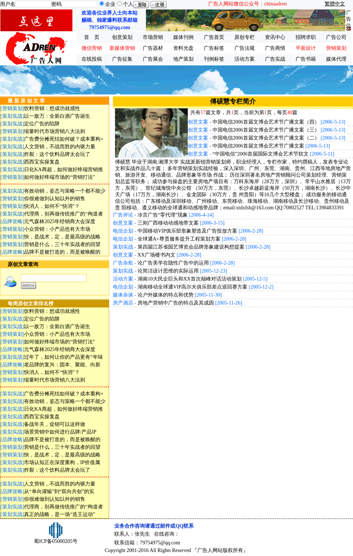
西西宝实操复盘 (42, 162)
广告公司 (336, 37)
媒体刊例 (183, 37)
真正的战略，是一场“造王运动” (59, 514)
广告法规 (244, 48)
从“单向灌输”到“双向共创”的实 (59, 491)
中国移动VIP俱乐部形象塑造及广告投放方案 (188, 231)
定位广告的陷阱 (42, 123)
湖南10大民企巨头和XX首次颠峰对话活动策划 (190, 279)
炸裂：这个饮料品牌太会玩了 (57, 154)
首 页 (91, 37)
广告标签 (214, 48)
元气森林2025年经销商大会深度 (59, 221)
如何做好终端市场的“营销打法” (59, 177)
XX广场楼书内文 (156, 255)
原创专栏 (244, 37)
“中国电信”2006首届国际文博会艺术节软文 (261, 154)
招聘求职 (306, 37)
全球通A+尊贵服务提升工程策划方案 (179, 239)
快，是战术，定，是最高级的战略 (62, 236)
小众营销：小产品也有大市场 (57, 229)
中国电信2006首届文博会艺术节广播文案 (258, 146)
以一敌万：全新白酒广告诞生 (57, 116)
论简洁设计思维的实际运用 (168, 271)
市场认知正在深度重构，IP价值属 (62, 462)
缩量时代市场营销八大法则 (54, 131)
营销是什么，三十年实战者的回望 (62, 244)
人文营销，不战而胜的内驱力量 (59, 146)
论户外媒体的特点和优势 (166, 295)
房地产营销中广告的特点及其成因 (176, 303)
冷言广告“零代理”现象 (163, 215)
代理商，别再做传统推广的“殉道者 (63, 214)
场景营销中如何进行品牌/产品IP (60, 432)
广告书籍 (306, 59)
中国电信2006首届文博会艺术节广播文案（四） (266, 122)
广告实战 (275, 59)
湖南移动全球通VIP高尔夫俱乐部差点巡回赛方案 (193, 287)
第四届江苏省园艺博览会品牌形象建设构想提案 (191, 247)
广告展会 (153, 59)
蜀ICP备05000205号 (56, 541)
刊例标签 (214, 59)
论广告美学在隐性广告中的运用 (173, 263)
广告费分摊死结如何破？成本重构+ (63, 139)
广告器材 (153, 48)
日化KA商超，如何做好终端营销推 (63, 169)
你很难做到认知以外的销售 (54, 198)
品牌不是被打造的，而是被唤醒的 (62, 252)
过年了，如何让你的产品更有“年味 (63, 357)
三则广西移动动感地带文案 (168, 223)
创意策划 (122, 37)
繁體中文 (335, 4)
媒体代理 (336, 59)
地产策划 (183, 59)
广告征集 (122, 59)
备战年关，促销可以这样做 (54, 424)
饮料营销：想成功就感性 (52, 108)
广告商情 (275, 48)
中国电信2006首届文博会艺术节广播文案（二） (266, 138)
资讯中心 (275, 37)
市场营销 (153, 37)
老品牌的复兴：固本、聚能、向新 (62, 364)
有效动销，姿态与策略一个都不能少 (65, 191)
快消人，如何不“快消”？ (51, 206)
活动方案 (244, 59)
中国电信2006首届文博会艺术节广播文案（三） (266, 130)
